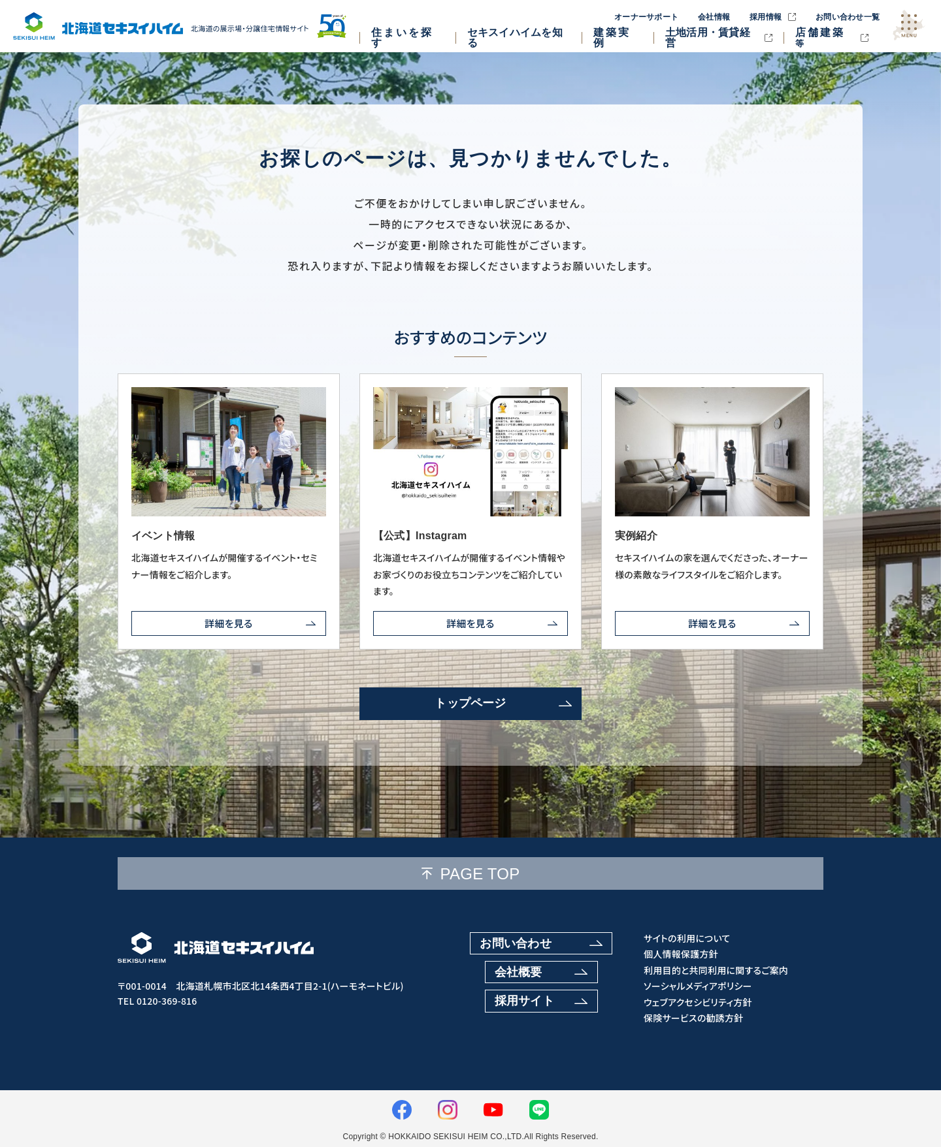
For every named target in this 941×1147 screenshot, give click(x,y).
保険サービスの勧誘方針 (694, 1018)
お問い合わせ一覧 (848, 17)
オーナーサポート (646, 17)
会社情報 (714, 17)
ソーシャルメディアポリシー (698, 986)
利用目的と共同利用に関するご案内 (716, 970)
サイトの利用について (687, 938)
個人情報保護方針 (681, 954)
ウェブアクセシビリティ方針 (698, 1002)
